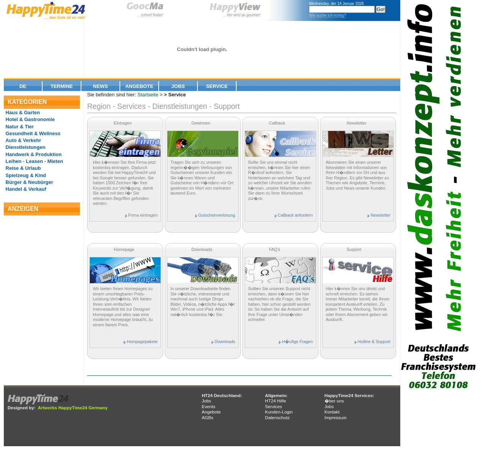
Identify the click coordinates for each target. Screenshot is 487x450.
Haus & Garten (22, 112)
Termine (62, 86)
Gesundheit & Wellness (32, 133)
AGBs (207, 417)
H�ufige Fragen (297, 341)
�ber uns (334, 400)
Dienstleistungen (24, 147)
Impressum (336, 417)
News (100, 86)
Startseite (147, 94)
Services (273, 406)
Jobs (178, 86)
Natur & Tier (19, 126)
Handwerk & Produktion (33, 154)
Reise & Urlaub (22, 168)
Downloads (225, 341)
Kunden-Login (279, 411)
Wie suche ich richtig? (327, 15)
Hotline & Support (374, 341)
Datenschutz (277, 417)
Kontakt (332, 411)
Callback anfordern (295, 215)
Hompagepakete (142, 341)
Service (217, 86)
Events (208, 406)
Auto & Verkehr (22, 140)
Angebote (139, 86)
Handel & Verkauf (25, 189)
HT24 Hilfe (275, 400)
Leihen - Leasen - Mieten (33, 161)
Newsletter (380, 215)
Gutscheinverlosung (216, 215)
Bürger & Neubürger (28, 182)
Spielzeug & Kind (25, 175)
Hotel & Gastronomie (29, 119)
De (22, 86)
